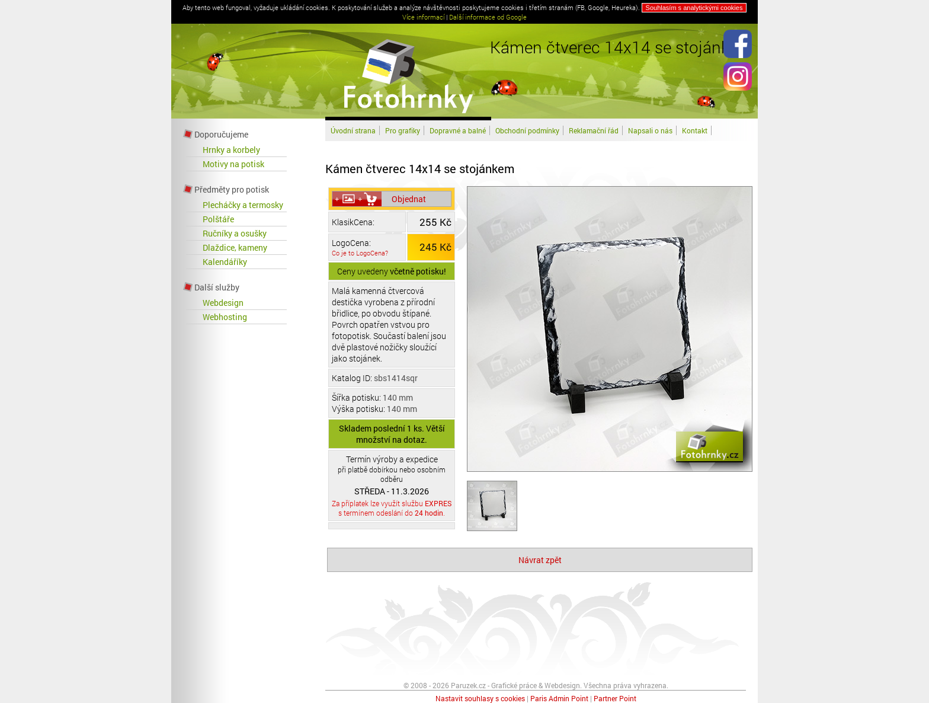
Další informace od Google (488, 16)
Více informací (423, 16)
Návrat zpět (540, 559)
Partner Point (615, 698)
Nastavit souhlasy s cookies (480, 698)
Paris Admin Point (559, 698)
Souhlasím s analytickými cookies (694, 7)
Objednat (409, 198)
